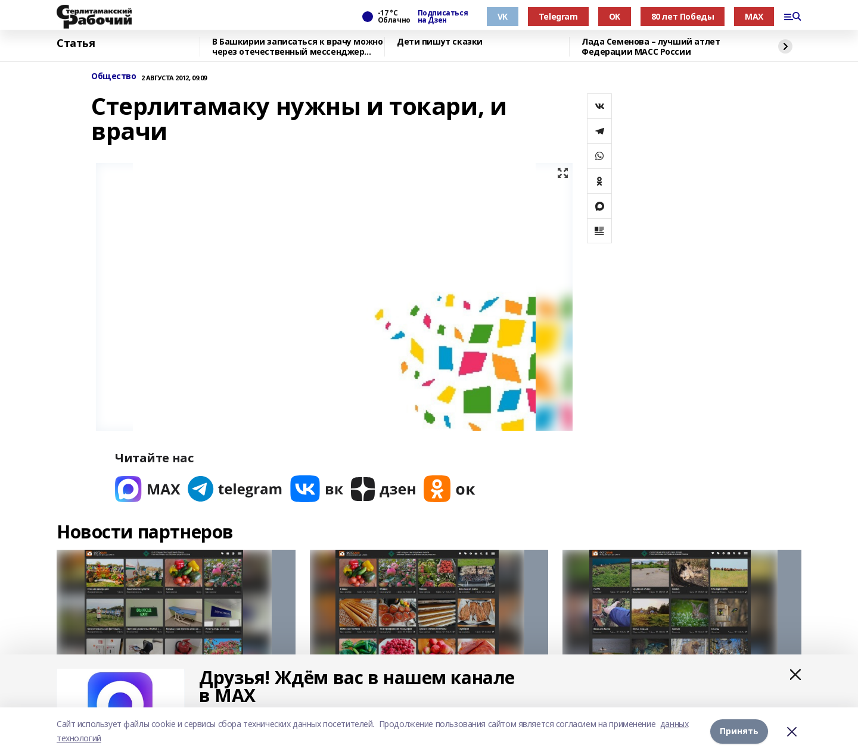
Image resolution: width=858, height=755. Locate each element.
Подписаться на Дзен (443, 17)
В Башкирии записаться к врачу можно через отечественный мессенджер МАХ (297, 47)
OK (614, 16)
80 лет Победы (682, 16)
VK (503, 16)
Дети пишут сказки (440, 42)
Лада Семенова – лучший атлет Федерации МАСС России (651, 47)
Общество (113, 76)
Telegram (558, 16)
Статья (76, 43)
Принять (739, 731)
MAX (754, 16)
